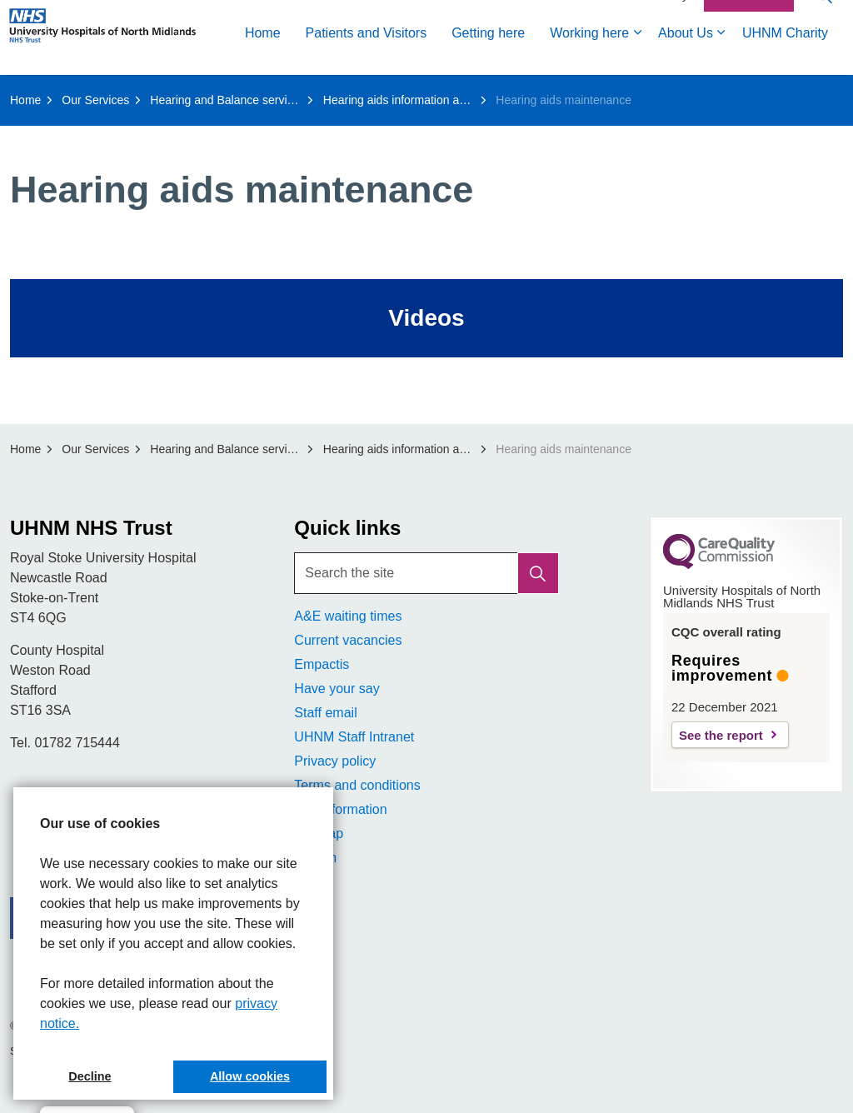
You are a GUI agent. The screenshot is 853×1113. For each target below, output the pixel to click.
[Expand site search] (824, 56)
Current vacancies (348, 640)
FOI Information (340, 809)
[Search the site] (426, 573)
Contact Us (749, 56)
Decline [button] (89, 1076)
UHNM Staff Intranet (354, 737)
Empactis (321, 664)
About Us (453, 94)
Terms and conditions (357, 785)
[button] (538, 573)
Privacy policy (335, 761)
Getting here (255, 94)
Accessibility (656, 55)
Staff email (325, 713)
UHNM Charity (553, 94)
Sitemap (318, 833)
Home (30, 94)
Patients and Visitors (134, 94)
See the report (721, 735)
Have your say (336, 688)
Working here (357, 94)
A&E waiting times (348, 616)
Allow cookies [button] (250, 1076)
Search (315, 858)
